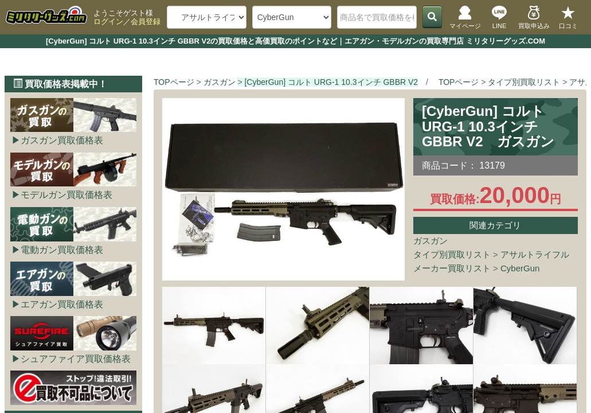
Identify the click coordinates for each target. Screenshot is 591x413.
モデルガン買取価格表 (66, 195)
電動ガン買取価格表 (62, 250)
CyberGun (519, 268)
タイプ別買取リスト (452, 254)
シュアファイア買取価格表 (76, 359)
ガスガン (430, 241)
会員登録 (146, 21)
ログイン (108, 21)
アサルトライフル (534, 254)
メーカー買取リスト (452, 268)
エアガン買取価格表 (62, 304)
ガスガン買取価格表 (62, 140)
